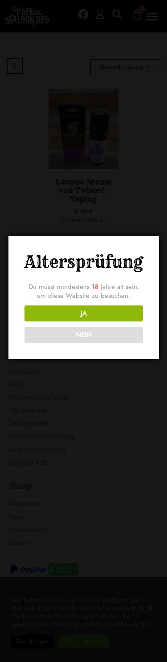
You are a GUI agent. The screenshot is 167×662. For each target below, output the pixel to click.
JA (83, 313)
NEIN (83, 334)
